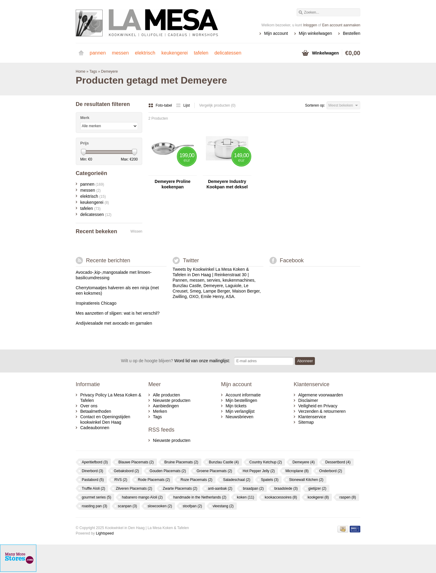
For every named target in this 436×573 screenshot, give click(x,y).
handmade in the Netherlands (199, 497)
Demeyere (109, 71)
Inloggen (310, 25)
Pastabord (93, 480)
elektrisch (145, 52)
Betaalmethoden (95, 411)
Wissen (136, 231)
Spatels (270, 480)
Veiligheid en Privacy (317, 405)
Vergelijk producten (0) (217, 105)
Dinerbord (92, 471)
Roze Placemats (196, 480)
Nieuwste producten (171, 400)
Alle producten (166, 394)
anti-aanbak (220, 488)
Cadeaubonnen (94, 427)
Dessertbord (337, 462)
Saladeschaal (236, 480)
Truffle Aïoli (93, 488)
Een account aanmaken (341, 25)
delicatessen (227, 52)
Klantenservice (312, 416)
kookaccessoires (281, 497)
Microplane (297, 471)
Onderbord (330, 471)
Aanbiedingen (166, 405)
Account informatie (243, 394)
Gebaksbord (126, 471)
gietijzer (317, 488)
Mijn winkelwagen (315, 33)
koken (245, 497)
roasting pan (94, 506)
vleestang (223, 506)
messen (120, 52)
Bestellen (351, 33)
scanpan (127, 506)
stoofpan (192, 506)
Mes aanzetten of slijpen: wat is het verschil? (118, 313)
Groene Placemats (214, 471)
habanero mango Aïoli (142, 497)
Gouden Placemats (168, 471)
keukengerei (174, 52)
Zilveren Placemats (134, 488)
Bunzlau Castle (224, 462)
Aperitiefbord (95, 462)
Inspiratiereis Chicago (96, 303)
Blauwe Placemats (136, 462)
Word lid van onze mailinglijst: (175, 360)
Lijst (183, 105)
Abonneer (305, 361)
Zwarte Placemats (180, 488)
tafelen (201, 52)
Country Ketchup (265, 462)
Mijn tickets (236, 405)
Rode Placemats (154, 480)
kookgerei (318, 497)
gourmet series (96, 497)
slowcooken (159, 506)
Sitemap (306, 422)
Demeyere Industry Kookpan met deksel (227, 184)
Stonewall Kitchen (306, 480)
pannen (98, 52)
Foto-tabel (160, 105)
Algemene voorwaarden (320, 394)
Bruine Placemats (181, 462)
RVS (120, 480)
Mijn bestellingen (241, 400)
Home (81, 53)
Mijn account (276, 33)
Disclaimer (308, 400)
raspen (347, 497)
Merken (160, 411)
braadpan (253, 488)
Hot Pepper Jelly (259, 471)
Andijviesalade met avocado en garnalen (114, 323)
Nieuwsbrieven (239, 416)
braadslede (286, 488)
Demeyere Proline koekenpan (172, 184)
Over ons (88, 405)
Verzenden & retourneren (321, 411)
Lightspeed (105, 533)
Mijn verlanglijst (240, 411)
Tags (93, 71)
